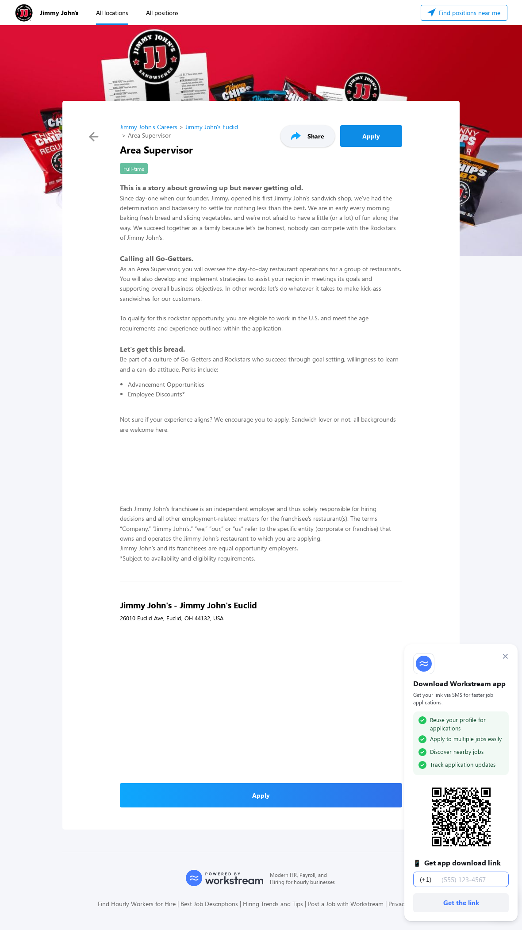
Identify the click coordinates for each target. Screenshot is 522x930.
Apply (371, 136)
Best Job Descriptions (209, 903)
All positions (162, 12)
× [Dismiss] (505, 656)
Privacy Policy (406, 903)
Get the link (461, 902)
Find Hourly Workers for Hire (137, 903)
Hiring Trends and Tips (273, 903)
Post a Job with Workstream (346, 903)
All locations (112, 12)
